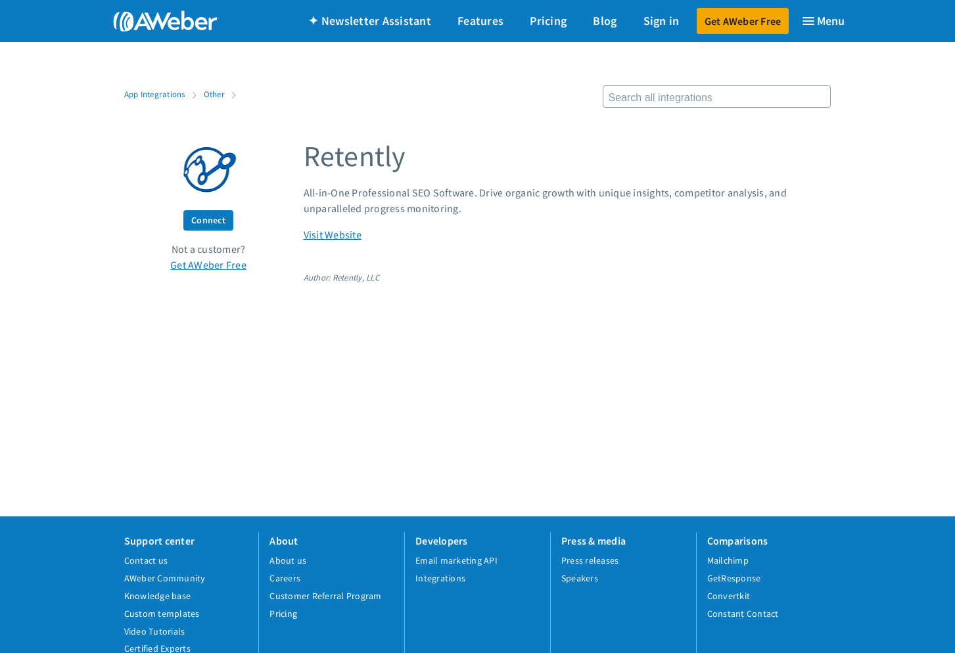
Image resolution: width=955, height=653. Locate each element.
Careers (284, 578)
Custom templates (162, 613)
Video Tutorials (154, 631)
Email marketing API (456, 560)
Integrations (440, 578)
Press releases (590, 560)
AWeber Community (165, 578)
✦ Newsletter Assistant (369, 20)
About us (287, 560)
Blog (605, 20)
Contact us (146, 560)
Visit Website (332, 234)
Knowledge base (157, 596)
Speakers (579, 578)
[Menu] (822, 21)
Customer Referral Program (325, 596)
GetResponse (734, 578)
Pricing (548, 20)
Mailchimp (728, 560)
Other (214, 94)
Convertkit (729, 596)
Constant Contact (743, 613)
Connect (208, 220)
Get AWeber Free (743, 21)
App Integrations (154, 94)
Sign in (661, 20)
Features (480, 20)
